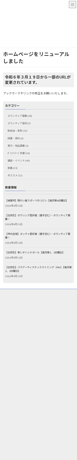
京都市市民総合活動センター (22, 376)
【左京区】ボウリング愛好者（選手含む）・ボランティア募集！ (37, 217)
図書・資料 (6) (15, 138)
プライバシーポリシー (15, 292)
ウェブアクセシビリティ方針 (19, 300)
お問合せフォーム (13, 315)
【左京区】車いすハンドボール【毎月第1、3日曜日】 (35, 252)
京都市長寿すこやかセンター (22, 383)
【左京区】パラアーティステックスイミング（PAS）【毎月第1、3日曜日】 (38, 269)
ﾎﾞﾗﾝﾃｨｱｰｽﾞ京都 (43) (19, 153)
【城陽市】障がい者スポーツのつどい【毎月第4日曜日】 (36, 200)
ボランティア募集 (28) (20, 115)
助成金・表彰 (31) (17, 130)
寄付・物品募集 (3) (18, 145)
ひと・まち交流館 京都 (18, 369)
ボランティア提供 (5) (19, 123)
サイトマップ (10, 307)
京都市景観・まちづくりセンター (24, 390)
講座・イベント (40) (19, 160)
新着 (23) (12, 168)
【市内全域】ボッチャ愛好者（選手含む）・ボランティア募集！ (37, 235)
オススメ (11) (15, 175)
